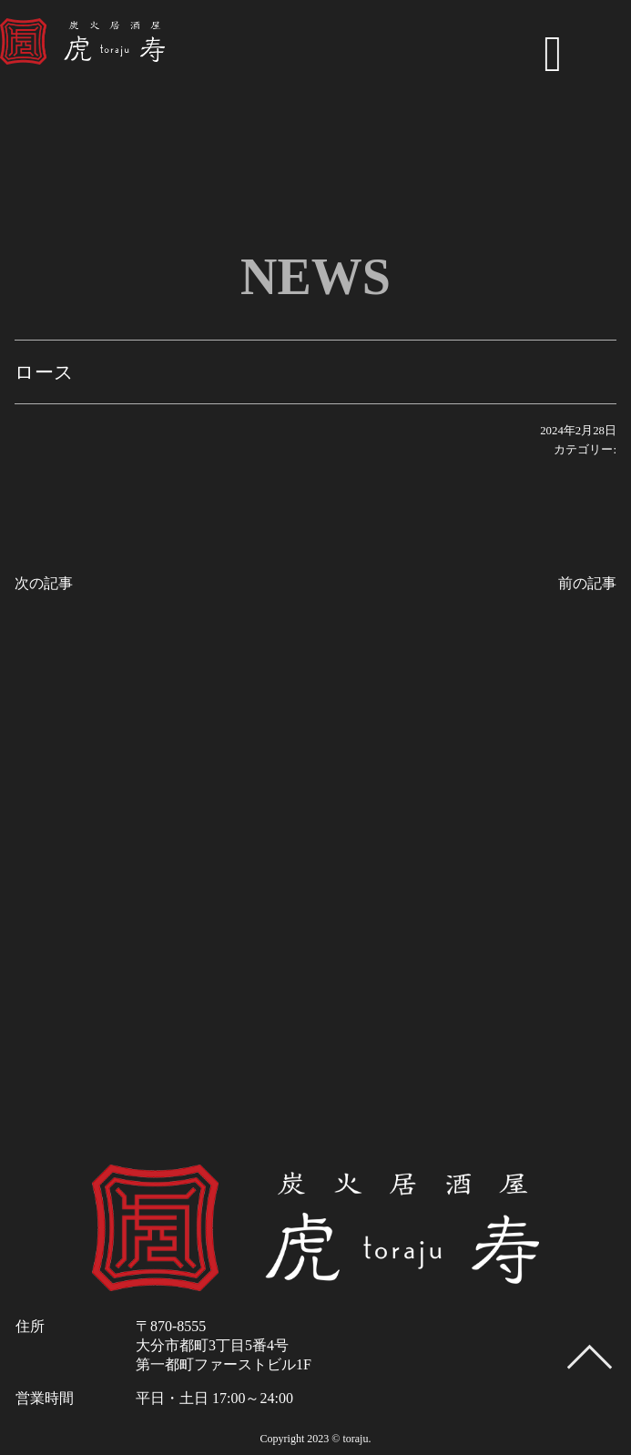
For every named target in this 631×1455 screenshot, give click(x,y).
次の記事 (44, 583)
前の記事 (587, 583)
